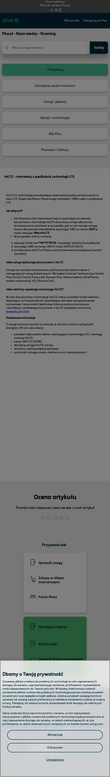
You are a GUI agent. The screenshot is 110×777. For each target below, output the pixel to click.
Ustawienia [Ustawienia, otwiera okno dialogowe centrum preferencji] (55, 760)
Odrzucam (55, 748)
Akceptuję (55, 735)
